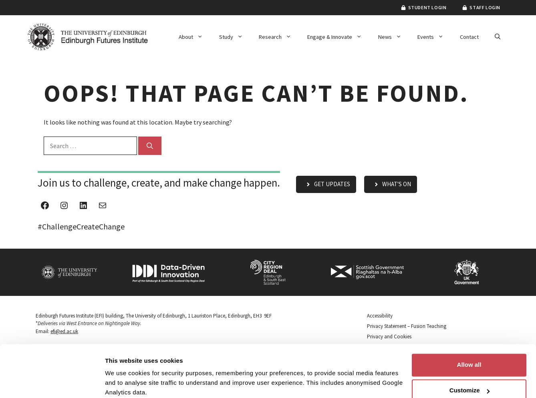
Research (279, 37)
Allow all (469, 332)
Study (235, 37)
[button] (497, 37)
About (195, 37)
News (393, 37)
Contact (469, 36)
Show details (123, 382)
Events (434, 37)
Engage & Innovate (338, 37)
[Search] (149, 146)
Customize (469, 358)
